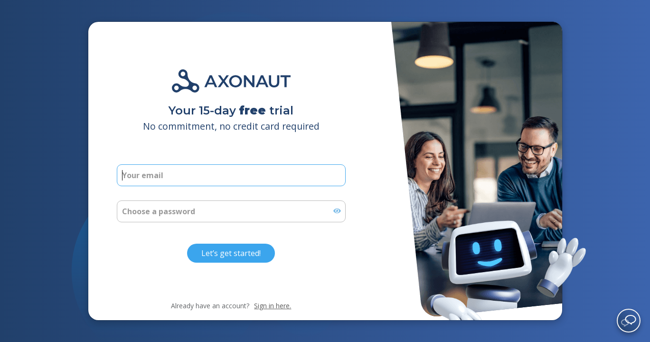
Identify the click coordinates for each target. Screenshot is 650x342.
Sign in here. (272, 305)
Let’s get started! (231, 253)
